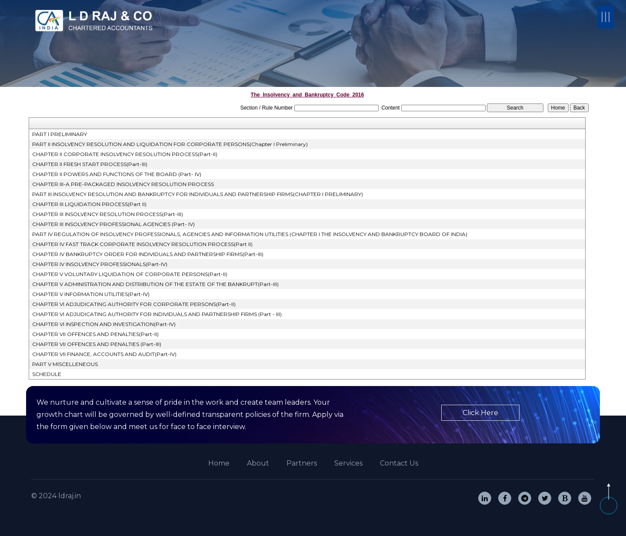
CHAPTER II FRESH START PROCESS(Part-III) (89, 164)
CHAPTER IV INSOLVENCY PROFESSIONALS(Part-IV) (99, 264)
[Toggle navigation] (605, 17)
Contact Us (399, 463)
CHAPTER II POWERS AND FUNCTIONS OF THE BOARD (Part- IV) (116, 174)
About (258, 463)
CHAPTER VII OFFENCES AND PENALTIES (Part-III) (96, 344)
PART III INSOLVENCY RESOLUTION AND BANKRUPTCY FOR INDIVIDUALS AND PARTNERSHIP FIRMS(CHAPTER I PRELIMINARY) (197, 194)
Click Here (480, 413)
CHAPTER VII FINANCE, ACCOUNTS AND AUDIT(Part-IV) (104, 354)
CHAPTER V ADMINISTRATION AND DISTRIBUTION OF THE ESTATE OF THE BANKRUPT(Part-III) (155, 284)
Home (219, 463)
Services (348, 463)
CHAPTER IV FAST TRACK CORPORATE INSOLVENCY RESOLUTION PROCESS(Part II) (142, 244)
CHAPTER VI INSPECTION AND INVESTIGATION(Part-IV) (104, 324)
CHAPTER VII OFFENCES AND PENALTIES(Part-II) (95, 334)
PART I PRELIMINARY (59, 134)
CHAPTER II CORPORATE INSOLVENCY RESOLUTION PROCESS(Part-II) (124, 154)
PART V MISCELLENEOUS (65, 364)
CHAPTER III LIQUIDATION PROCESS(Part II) (89, 204)
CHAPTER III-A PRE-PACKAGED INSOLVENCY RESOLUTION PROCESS (123, 184)
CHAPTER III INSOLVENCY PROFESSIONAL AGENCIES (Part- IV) (113, 224)
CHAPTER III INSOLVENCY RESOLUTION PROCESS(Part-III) (107, 214)
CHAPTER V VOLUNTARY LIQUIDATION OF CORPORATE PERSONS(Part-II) (129, 274)
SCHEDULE (46, 374)
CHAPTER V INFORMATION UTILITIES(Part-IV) (91, 294)
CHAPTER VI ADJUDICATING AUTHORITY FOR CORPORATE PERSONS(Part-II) (134, 304)
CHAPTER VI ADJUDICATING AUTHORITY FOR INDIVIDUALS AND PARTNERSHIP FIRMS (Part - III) (157, 314)
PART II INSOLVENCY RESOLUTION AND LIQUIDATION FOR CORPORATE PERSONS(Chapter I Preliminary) (170, 144)
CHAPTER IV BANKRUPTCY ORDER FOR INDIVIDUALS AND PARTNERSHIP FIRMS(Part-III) (147, 254)
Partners (301, 463)
